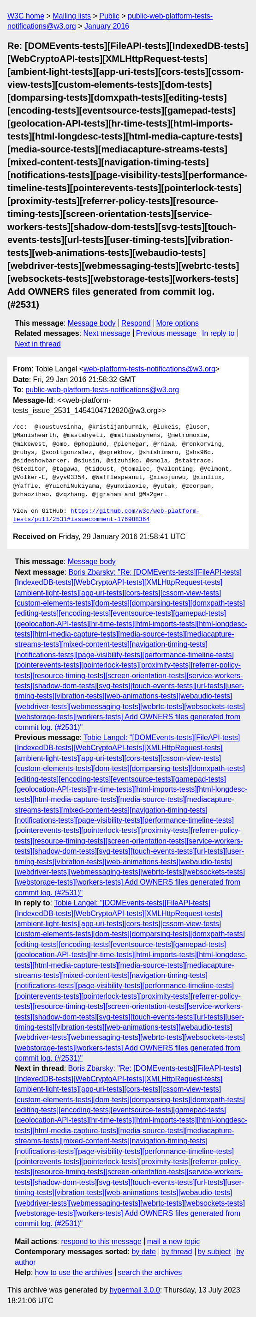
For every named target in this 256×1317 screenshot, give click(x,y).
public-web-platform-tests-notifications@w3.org (102, 390)
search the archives (150, 1272)
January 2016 (106, 26)
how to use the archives (74, 1272)
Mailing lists (72, 16)
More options (177, 323)
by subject (214, 1252)
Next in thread (38, 344)
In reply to (218, 333)
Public (109, 16)
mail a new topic (173, 1241)
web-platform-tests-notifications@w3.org (149, 369)
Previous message (166, 333)
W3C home (25, 16)
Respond (136, 323)
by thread (176, 1252)
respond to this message (101, 1241)
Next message (107, 333)
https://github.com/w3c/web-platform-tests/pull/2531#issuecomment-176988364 (106, 515)
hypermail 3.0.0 (134, 1290)
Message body (92, 323)
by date (143, 1252)
